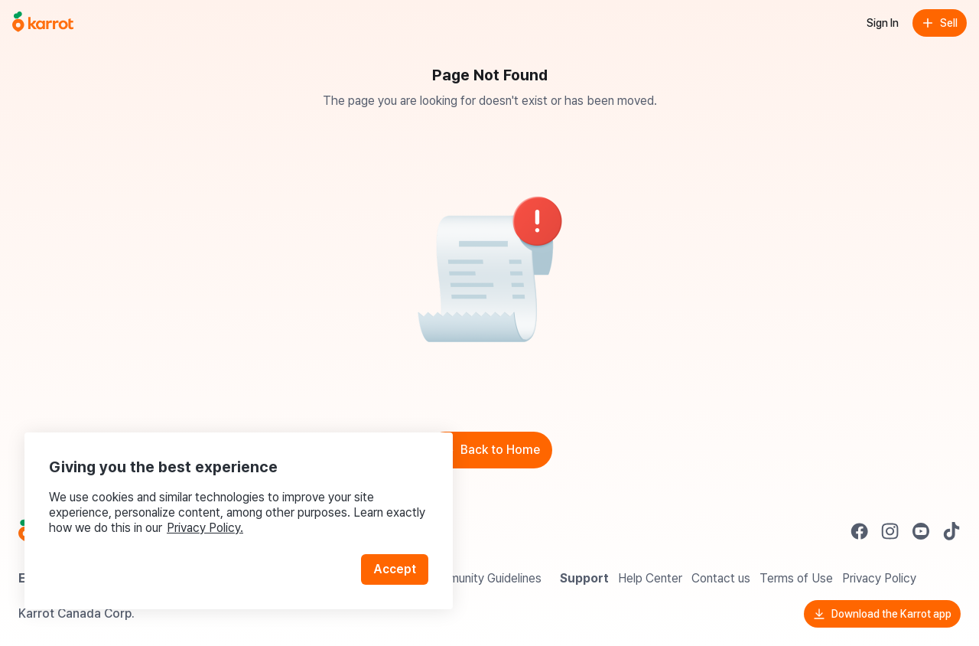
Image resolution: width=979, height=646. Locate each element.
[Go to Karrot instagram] (890, 531)
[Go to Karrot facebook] (860, 531)
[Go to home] (42, 22)
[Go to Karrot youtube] (921, 531)
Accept (394, 569)
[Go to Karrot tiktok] (951, 531)
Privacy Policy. (205, 527)
